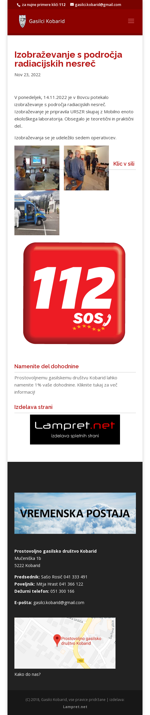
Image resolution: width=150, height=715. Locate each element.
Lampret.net (75, 706)
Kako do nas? (27, 674)
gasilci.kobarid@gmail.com (58, 602)
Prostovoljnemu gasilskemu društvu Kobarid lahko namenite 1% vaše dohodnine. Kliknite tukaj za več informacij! (65, 385)
